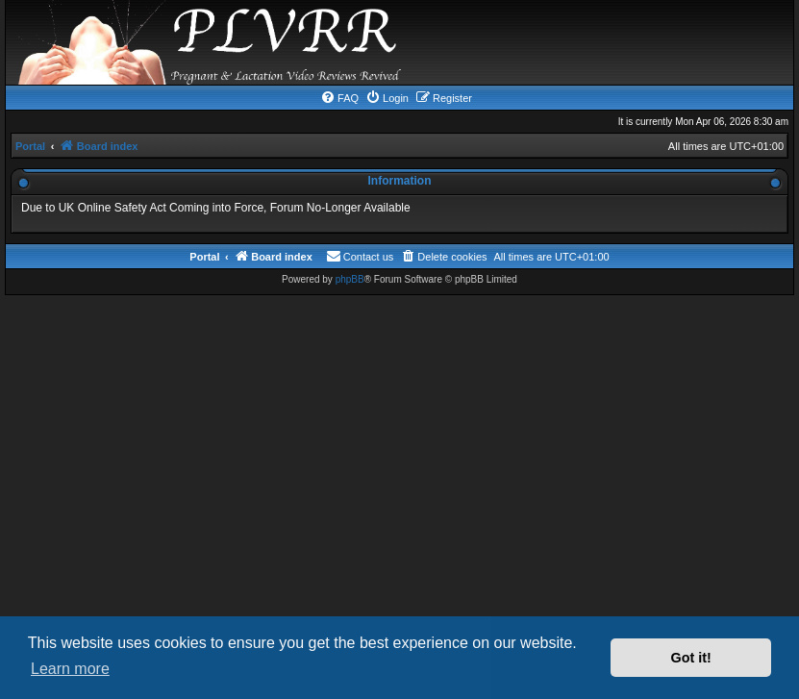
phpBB (350, 279)
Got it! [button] (691, 657)
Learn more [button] (70, 669)
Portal (30, 146)
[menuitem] (339, 98)
